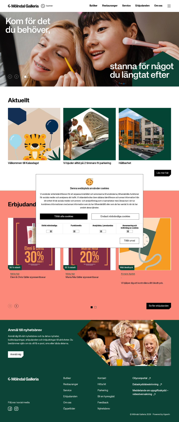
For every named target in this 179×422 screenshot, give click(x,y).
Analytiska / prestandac (102, 226)
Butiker (93, 5)
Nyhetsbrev (104, 408)
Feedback (103, 402)
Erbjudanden (142, 5)
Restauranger (109, 5)
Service (126, 5)
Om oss (158, 5)
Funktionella (76, 226)
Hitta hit (102, 384)
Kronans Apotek (128, 274)
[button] (10, 77)
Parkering (103, 390)
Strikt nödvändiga (49, 226)
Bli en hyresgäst (106, 396)
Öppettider (49, 6)
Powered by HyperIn (161, 415)
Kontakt (102, 378)
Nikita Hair (15, 274)
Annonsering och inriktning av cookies (129, 227)
